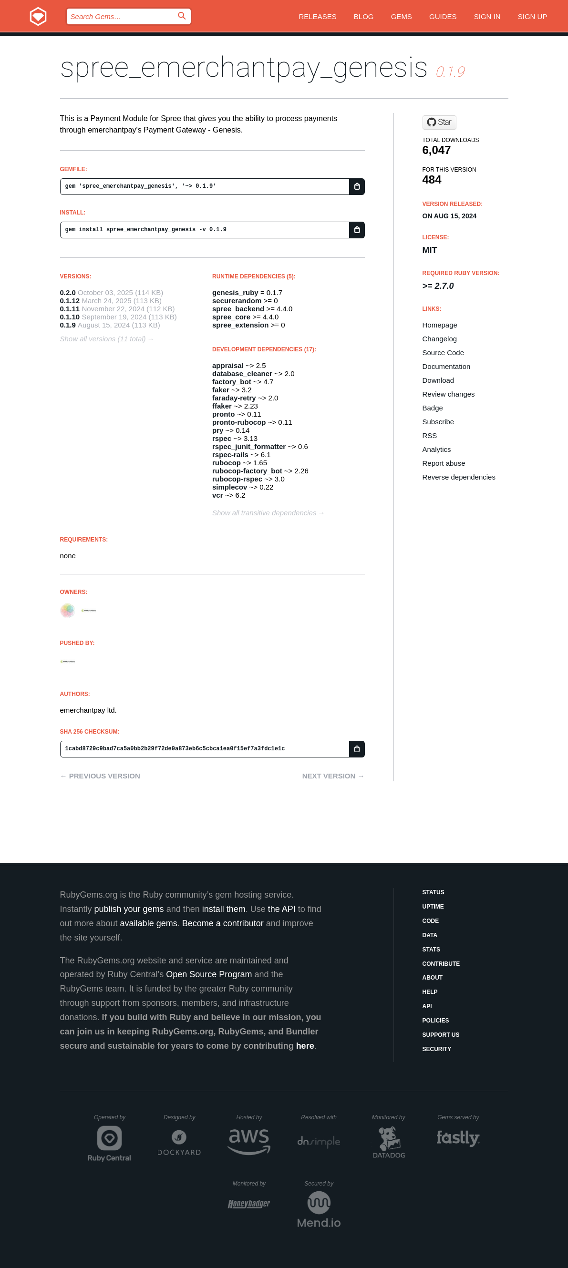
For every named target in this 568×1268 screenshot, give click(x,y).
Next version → (333, 776)
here (305, 1046)
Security (437, 1049)
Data (430, 935)
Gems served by (458, 1117)
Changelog (440, 339)
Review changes (449, 394)
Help (430, 992)
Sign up (532, 16)
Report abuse (444, 463)
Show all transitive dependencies (264, 513)
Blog (364, 16)
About (433, 977)
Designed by (182, 1117)
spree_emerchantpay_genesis (244, 67)
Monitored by (391, 1117)
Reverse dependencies (459, 477)
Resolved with (320, 1117)
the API (282, 909)
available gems (148, 923)
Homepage (440, 325)
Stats (432, 949)
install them (224, 909)
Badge (433, 408)
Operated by (112, 1120)
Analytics (437, 449)
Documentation (447, 366)
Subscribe (438, 422)
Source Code (444, 352)
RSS (430, 435)
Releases (317, 16)
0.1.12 (70, 301)
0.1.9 (68, 325)
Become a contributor (223, 923)
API (427, 1006)
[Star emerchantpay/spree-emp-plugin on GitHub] (439, 122)
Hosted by (253, 1117)
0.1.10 (70, 317)
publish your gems (129, 909)
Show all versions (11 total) (103, 339)
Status (433, 892)
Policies (436, 1020)
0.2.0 (68, 292)
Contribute (441, 964)
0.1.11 (70, 309)
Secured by (322, 1183)
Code (431, 921)
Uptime (433, 906)
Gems (401, 16)
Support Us (441, 1035)
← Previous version (100, 776)
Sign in (487, 16)
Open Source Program (209, 974)
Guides (443, 16)
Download (438, 380)
